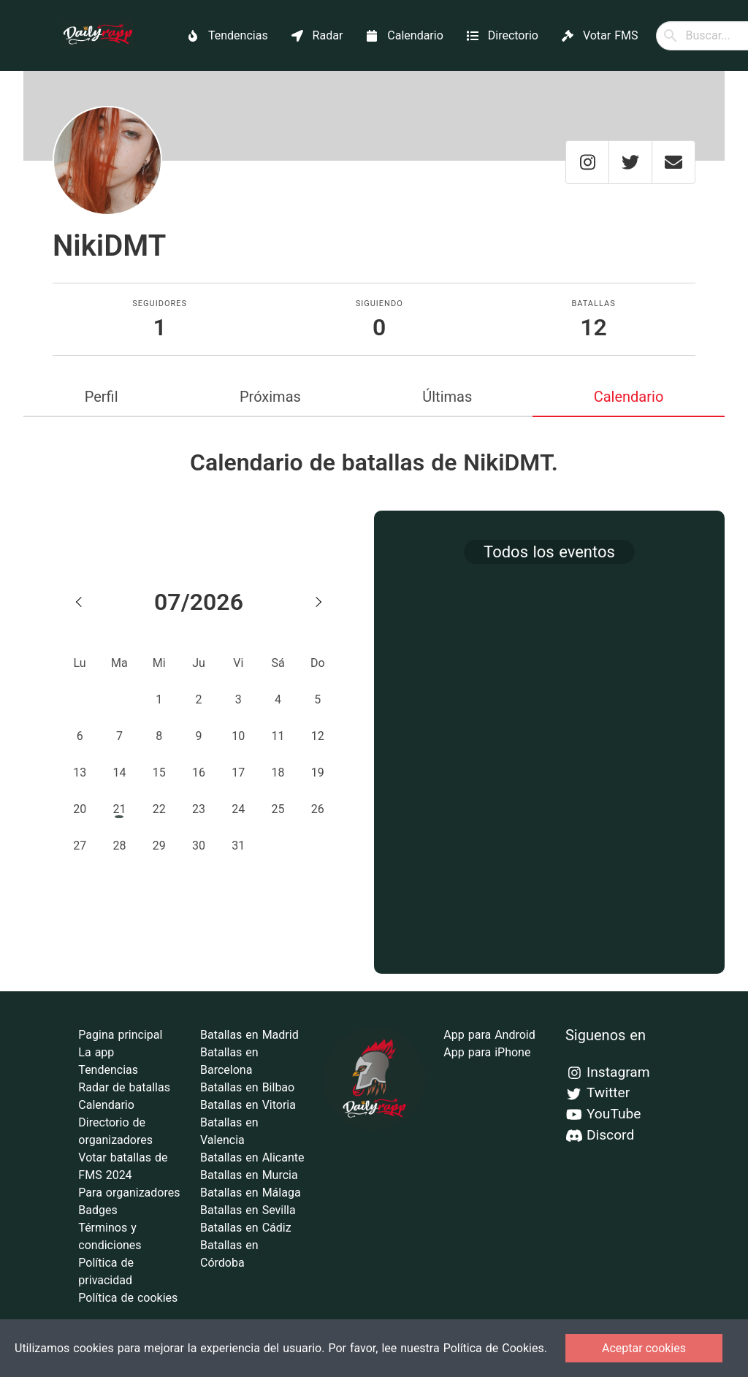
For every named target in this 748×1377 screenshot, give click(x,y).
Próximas (270, 396)
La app (96, 1052)
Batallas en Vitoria (248, 1105)
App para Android (489, 1035)
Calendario (629, 396)
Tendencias (108, 1070)
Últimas (447, 396)
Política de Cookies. (495, 1348)
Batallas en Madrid (249, 1035)
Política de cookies (128, 1298)
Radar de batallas (124, 1087)
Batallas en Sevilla (248, 1210)
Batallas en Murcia (249, 1175)
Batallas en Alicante (252, 1157)
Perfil (101, 396)
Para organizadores (129, 1192)
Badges (97, 1210)
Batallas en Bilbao (247, 1087)
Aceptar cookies (644, 1348)
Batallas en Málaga (250, 1192)
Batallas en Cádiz (245, 1228)
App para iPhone (486, 1052)
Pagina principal (120, 1035)
